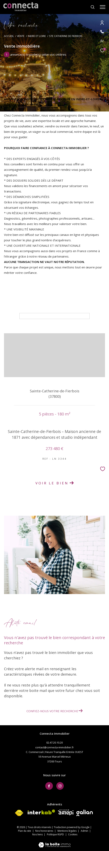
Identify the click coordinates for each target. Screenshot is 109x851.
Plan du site (25, 831)
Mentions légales (67, 831)
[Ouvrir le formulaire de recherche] (92, 7)
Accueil (9, 36)
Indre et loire (37, 36)
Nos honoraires (44, 831)
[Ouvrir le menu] (102, 7)
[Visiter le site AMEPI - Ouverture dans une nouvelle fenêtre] (65, 812)
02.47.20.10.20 (54, 742)
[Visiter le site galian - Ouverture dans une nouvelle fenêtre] (84, 813)
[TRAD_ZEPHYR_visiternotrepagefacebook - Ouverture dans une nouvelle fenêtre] (49, 786)
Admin (85, 831)
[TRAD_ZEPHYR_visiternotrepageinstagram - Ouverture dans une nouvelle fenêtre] (60, 786)
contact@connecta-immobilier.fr (54, 747)
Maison (15, 297)
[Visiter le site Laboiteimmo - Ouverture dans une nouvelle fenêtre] (54, 842)
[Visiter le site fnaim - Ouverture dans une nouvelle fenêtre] (19, 813)
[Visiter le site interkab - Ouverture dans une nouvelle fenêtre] (41, 812)
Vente (20, 36)
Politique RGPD (55, 834)
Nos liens (37, 834)
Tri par (53, 308)
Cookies (72, 834)
